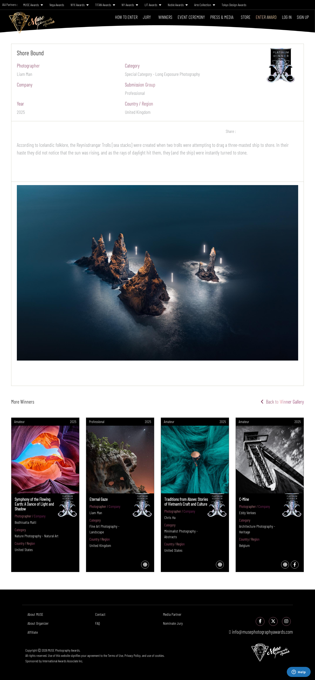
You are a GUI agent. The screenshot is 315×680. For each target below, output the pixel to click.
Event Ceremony (191, 17)
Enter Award (266, 17)
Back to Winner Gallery (282, 402)
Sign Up (303, 17)
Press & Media (221, 17)
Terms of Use (115, 655)
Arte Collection (204, 5)
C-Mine (244, 499)
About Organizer (38, 623)
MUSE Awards (33, 5)
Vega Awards (56, 5)
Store (245, 17)
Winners (165, 17)
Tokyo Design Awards (234, 5)
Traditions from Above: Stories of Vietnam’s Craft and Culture (186, 501)
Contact (100, 614)
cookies (159, 655)
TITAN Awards (105, 5)
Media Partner (172, 614)
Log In (287, 17)
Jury (147, 17)
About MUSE (35, 614)
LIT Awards (153, 5)
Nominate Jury (173, 623)
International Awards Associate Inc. (62, 661)
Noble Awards (178, 5)
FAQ (97, 623)
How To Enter (126, 17)
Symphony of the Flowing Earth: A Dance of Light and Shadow (34, 503)
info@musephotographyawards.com (261, 632)
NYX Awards (80, 5)
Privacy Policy (132, 655)
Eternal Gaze (98, 499)
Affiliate (33, 632)
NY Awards (130, 5)
